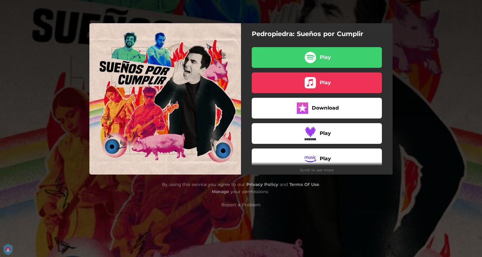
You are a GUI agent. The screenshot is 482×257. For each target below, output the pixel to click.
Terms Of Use (304, 184)
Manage (220, 191)
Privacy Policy (262, 184)
